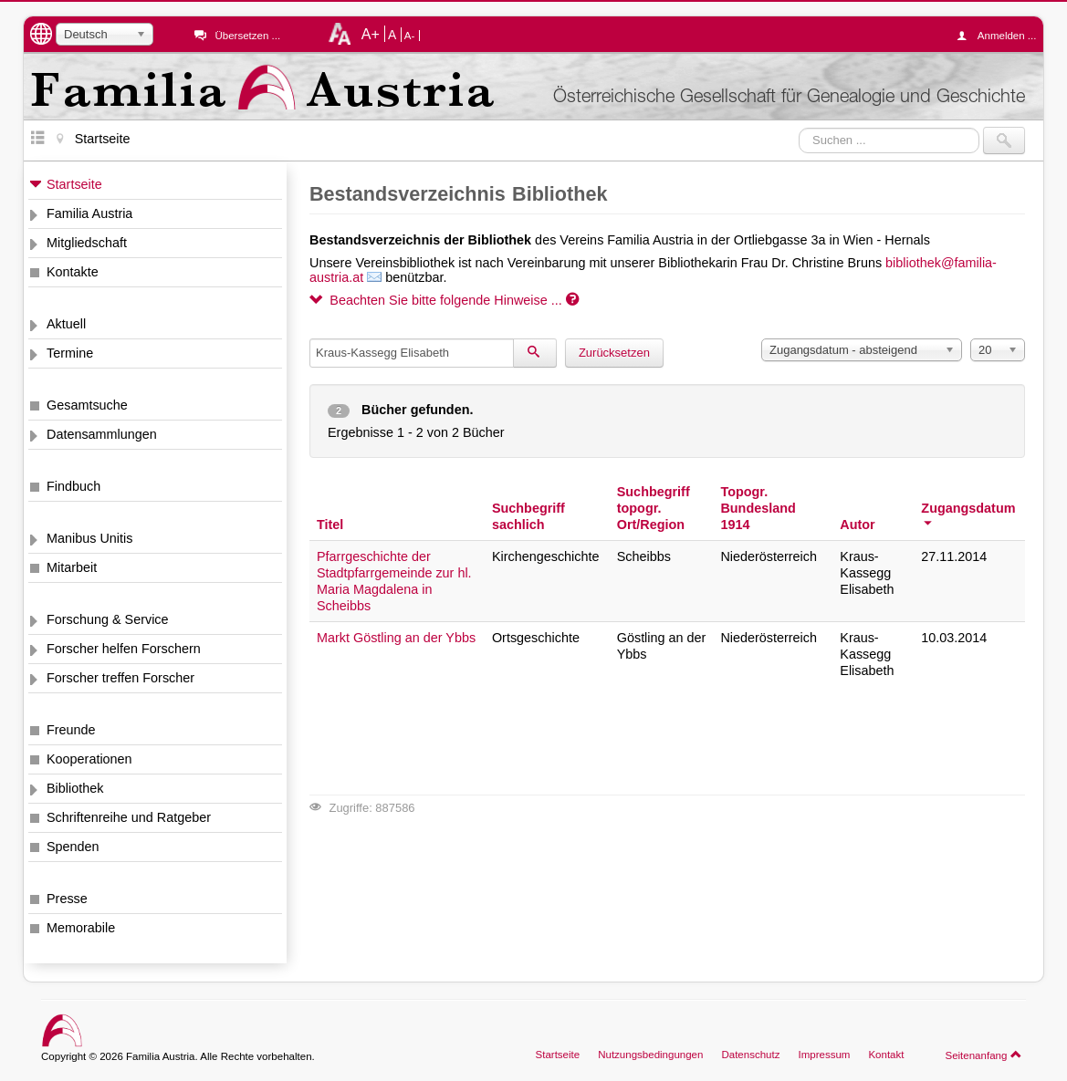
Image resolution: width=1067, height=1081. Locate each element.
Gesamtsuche (87, 405)
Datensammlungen (102, 434)
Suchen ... (799, 127)
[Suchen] (535, 353)
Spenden (73, 846)
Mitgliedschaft (87, 242)
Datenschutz (750, 1054)
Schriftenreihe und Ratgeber (129, 817)
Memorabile (81, 927)
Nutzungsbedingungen (650, 1054)
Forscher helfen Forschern (124, 648)
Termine (70, 353)
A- (409, 35)
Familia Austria (89, 213)
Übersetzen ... (247, 35)
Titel (330, 524)
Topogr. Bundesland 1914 (757, 508)
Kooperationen (89, 759)
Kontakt (886, 1054)
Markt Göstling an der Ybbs (396, 637)
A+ (370, 34)
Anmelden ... (1001, 35)
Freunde (71, 729)
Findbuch (73, 486)
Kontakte (73, 272)
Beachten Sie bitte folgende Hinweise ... (444, 300)
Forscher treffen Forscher (120, 677)
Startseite (74, 184)
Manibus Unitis (89, 538)
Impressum (824, 1054)
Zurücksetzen (614, 352)
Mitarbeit (72, 567)
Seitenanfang (983, 1054)
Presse (67, 898)
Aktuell (66, 324)
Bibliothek (75, 788)
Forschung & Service (108, 619)
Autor (857, 524)
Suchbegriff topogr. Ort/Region (653, 508)
